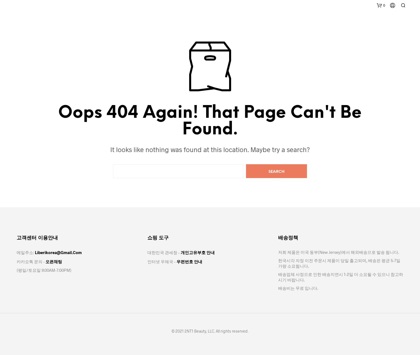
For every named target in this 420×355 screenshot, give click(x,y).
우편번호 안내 (189, 261)
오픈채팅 (53, 261)
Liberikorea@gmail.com (58, 252)
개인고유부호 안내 (198, 252)
